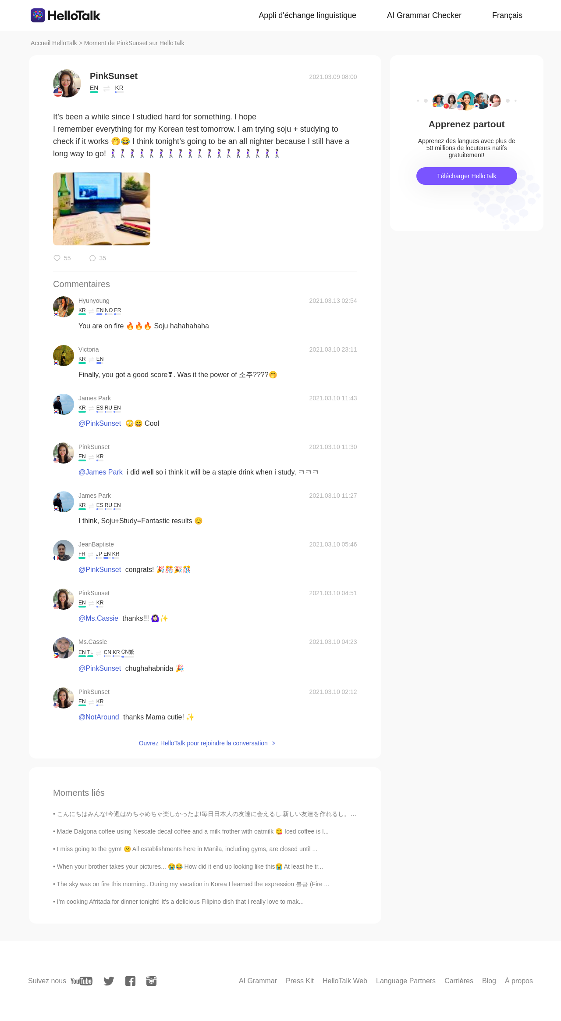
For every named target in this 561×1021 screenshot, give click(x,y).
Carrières (458, 981)
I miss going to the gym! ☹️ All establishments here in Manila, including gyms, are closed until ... (187, 848)
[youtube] (81, 981)
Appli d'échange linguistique (307, 15)
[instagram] (151, 981)
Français (507, 15)
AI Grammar (258, 981)
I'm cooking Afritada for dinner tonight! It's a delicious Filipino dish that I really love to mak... (180, 901)
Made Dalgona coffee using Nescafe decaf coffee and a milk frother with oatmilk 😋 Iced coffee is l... (193, 831)
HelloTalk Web (345, 981)
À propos (519, 981)
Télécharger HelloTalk (466, 176)
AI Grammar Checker (424, 15)
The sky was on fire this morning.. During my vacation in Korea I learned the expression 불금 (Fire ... (193, 884)
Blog (489, 981)
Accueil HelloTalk (54, 43)
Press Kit (300, 981)
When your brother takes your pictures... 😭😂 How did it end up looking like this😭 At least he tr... (190, 866)
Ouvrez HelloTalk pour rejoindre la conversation (203, 743)
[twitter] (108, 981)
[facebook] (130, 981)
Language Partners (406, 981)
